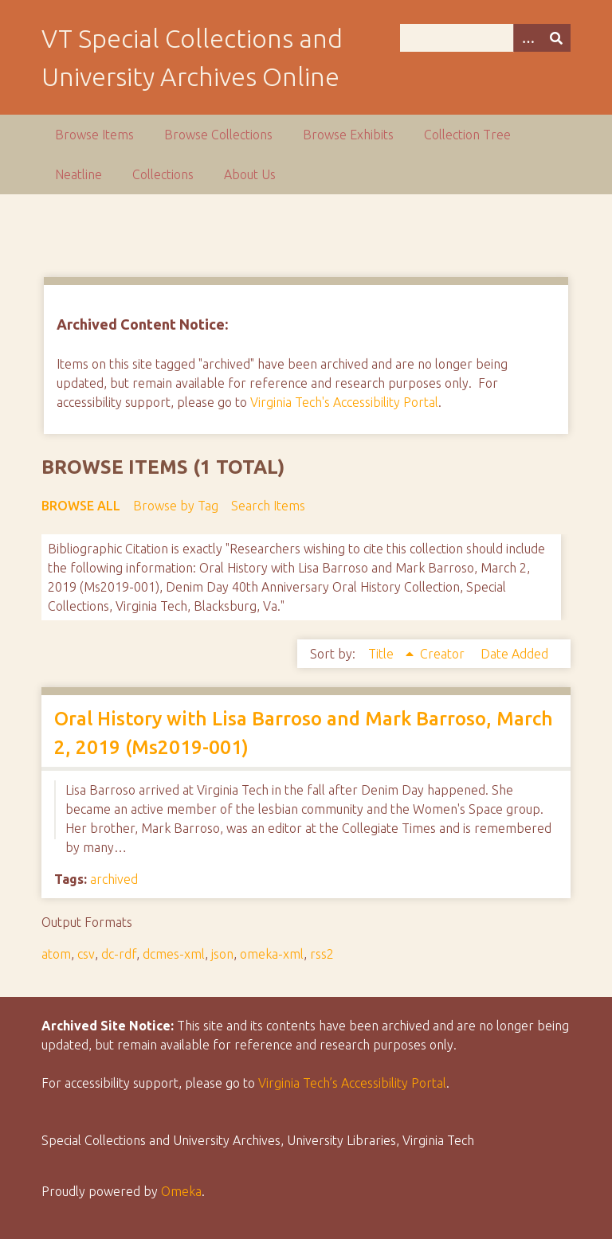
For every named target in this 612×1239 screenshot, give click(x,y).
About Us (250, 174)
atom (56, 954)
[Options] (527, 38)
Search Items (268, 505)
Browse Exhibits (348, 134)
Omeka (181, 1191)
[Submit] (556, 38)
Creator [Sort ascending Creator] (444, 654)
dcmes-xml (174, 954)
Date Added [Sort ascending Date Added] (514, 654)
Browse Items (94, 134)
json (222, 954)
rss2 (322, 954)
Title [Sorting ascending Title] (382, 654)
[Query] (485, 38)
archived (114, 879)
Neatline (78, 174)
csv (86, 954)
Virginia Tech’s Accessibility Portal (352, 1083)
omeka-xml (272, 954)
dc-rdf (118, 954)
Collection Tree (467, 134)
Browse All (80, 505)
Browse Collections (218, 134)
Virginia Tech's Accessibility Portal (344, 402)
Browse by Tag (175, 505)
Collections (163, 174)
